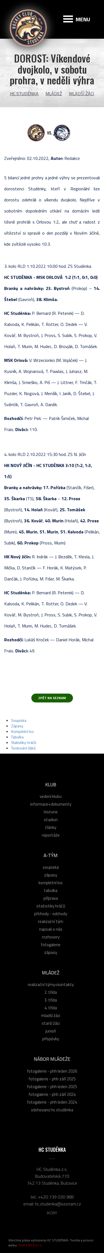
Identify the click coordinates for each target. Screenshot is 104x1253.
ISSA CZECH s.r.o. (30, 1245)
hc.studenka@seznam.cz (58, 1203)
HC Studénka (24, 93)
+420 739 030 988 (56, 1197)
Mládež (53, 93)
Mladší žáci (81, 93)
